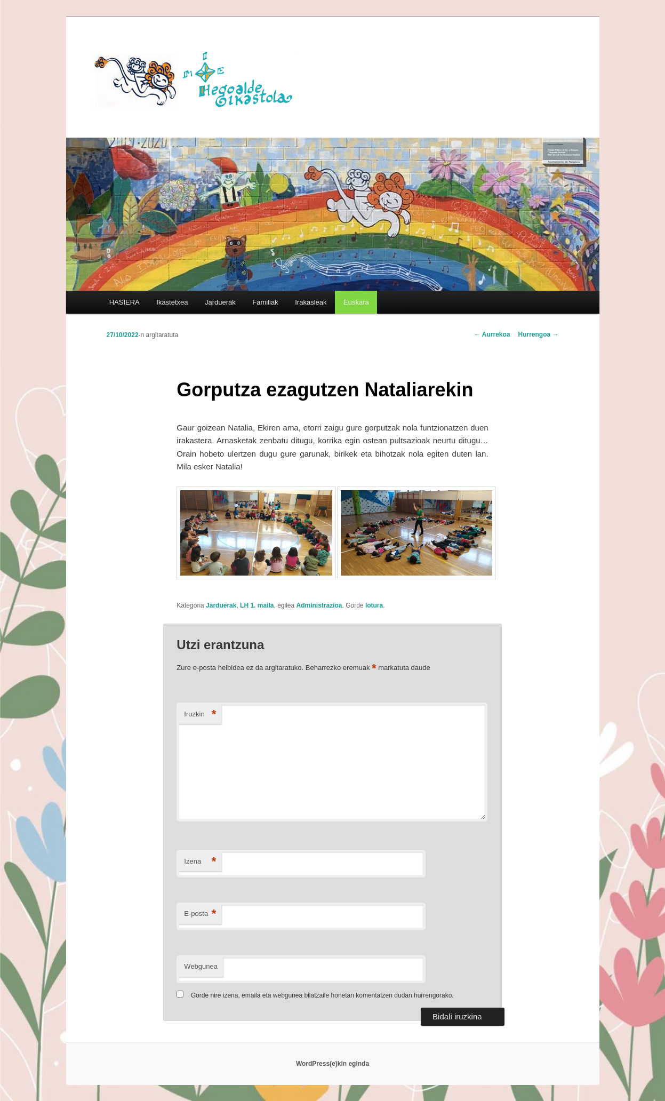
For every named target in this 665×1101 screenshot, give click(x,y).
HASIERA (124, 302)
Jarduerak (220, 302)
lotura (374, 605)
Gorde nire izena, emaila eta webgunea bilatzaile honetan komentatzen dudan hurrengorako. (322, 995)
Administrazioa (319, 605)
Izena (200, 861)
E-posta (200, 914)
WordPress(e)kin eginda (332, 1063)
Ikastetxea (172, 302)
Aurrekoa (492, 334)
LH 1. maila (257, 605)
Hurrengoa (538, 334)
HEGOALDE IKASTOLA (197, 78)
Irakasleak (310, 302)
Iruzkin (200, 714)
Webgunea (201, 966)
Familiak (265, 302)
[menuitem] (356, 302)
